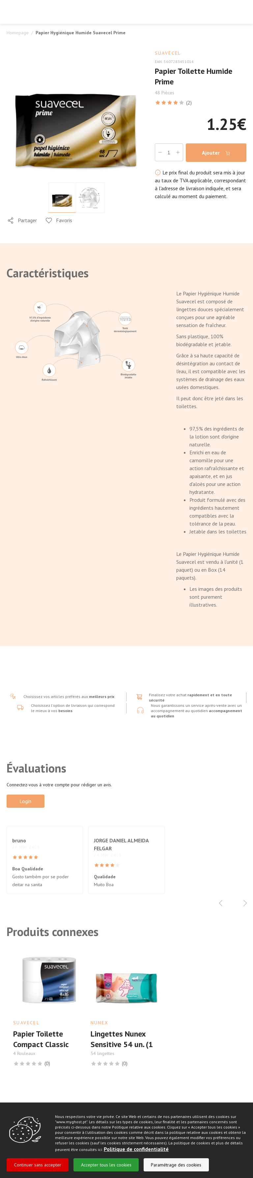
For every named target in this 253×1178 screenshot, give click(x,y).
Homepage (18, 33)
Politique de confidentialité (136, 1149)
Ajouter (216, 152)
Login (26, 801)
